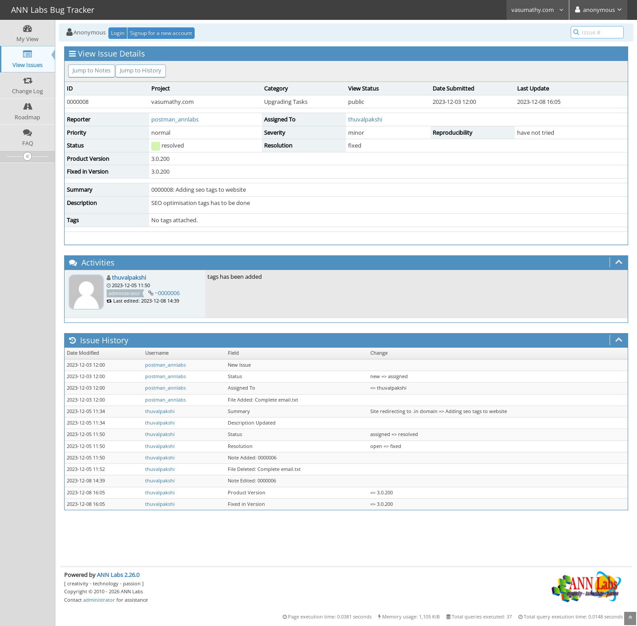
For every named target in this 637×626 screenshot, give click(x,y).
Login (117, 33)
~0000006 (167, 293)
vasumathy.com (537, 10)
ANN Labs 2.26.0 (118, 575)
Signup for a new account (161, 33)
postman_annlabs (175, 119)
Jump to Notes (92, 70)
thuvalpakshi (365, 119)
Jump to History (140, 70)
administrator (99, 599)
